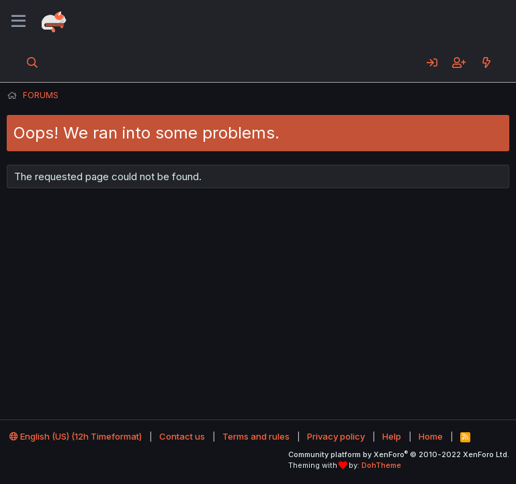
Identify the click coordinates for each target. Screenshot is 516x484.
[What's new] (486, 62)
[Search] (32, 62)
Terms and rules (256, 436)
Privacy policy (336, 436)
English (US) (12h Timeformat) (75, 436)
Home (431, 436)
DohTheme (381, 465)
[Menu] (18, 21)
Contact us (182, 436)
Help (391, 436)
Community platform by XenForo (398, 454)
